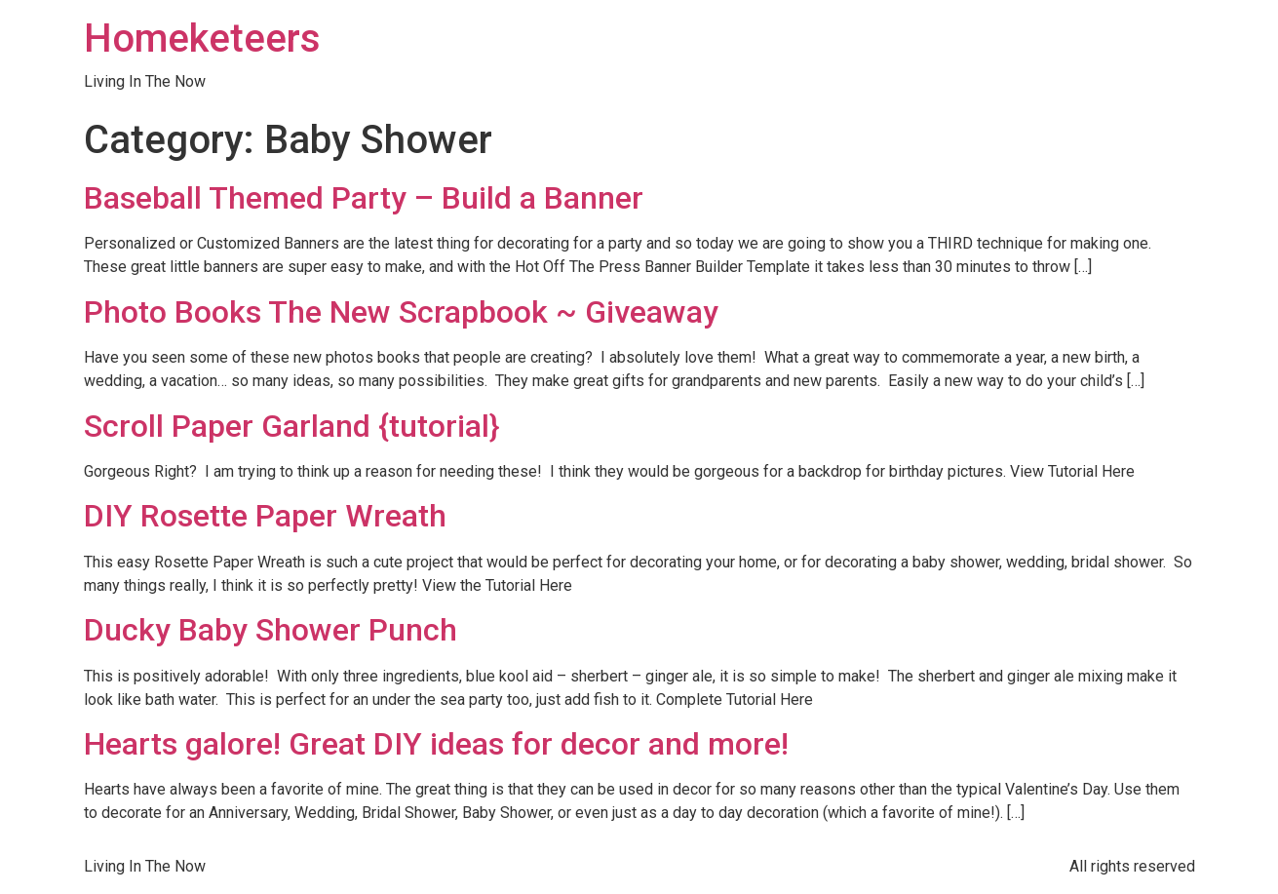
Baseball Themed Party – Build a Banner (363, 197)
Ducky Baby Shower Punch (270, 629)
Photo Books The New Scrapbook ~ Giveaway (401, 311)
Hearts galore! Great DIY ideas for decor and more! (436, 743)
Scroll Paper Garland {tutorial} (291, 426)
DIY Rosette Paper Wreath (265, 515)
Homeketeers (202, 38)
